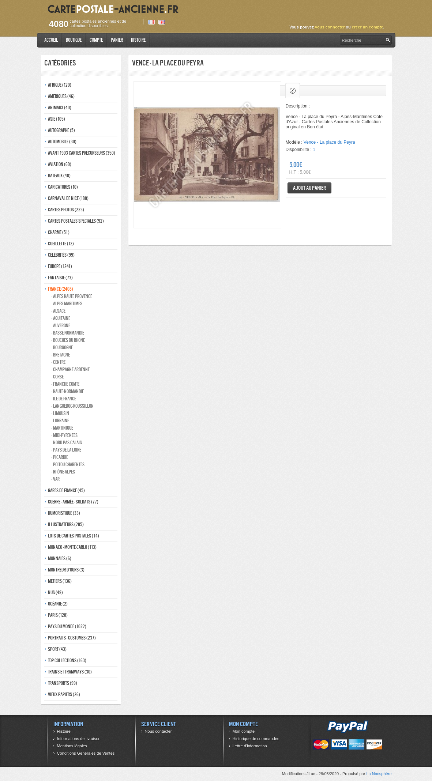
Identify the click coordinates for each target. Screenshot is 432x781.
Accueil (51, 40)
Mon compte (244, 731)
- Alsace (58, 311)
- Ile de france (64, 398)
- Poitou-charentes (68, 464)
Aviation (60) (59, 164)
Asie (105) (56, 119)
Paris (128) (58, 615)
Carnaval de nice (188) (68, 198)
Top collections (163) (67, 660)
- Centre (58, 362)
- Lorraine (60, 420)
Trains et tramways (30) (70, 672)
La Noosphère (378, 773)
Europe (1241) (60, 266)
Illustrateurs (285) (66, 524)
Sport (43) (57, 649)
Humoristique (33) (64, 513)
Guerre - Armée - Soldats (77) (73, 502)
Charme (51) (59, 232)
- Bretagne (61, 355)
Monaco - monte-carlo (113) (72, 547)
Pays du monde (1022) (67, 626)
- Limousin (60, 413)
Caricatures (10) (63, 187)
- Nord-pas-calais (67, 442)
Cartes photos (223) (66, 209)
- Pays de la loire (66, 450)
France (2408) (60, 289)
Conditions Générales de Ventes (86, 753)
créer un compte (367, 27)
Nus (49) (55, 592)
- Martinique (62, 428)
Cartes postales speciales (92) (76, 221)
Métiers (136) (60, 581)
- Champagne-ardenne (71, 369)
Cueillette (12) (61, 243)
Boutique (74, 40)
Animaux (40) (59, 107)
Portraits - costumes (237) (72, 638)
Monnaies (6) (59, 558)
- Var (56, 479)
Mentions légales (72, 746)
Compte (96, 40)
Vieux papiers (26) (64, 694)
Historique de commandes (256, 738)
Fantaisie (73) (60, 277)
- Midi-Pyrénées (65, 435)
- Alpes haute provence (72, 296)
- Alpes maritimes (67, 303)
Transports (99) (62, 683)
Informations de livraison (79, 738)
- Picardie (60, 457)
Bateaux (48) (59, 175)
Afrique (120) (59, 85)
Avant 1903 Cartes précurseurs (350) (81, 153)
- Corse (58, 377)
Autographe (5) (61, 130)
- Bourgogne (62, 347)
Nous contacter (158, 731)
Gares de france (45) (66, 490)
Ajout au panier (309, 188)
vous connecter (330, 27)
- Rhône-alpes (63, 472)
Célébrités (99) (61, 255)
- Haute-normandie (68, 391)
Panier (117, 40)
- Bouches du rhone (68, 340)
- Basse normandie (68, 333)
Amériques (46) (61, 96)
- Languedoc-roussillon (73, 406)
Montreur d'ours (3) (66, 570)
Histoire (138, 40)
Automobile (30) (62, 141)
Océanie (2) (58, 604)
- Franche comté (65, 384)
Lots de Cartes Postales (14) (73, 536)
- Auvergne (61, 325)
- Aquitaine (61, 318)
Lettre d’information (250, 746)
